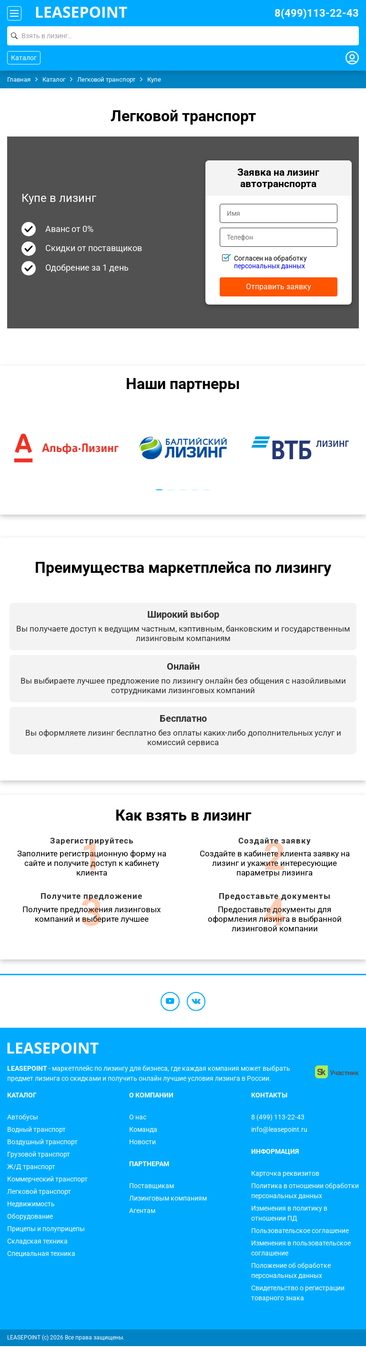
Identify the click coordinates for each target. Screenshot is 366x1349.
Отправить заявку (278, 287)
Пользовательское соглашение (300, 1233)
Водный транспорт (36, 1132)
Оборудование (30, 1219)
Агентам (142, 1213)
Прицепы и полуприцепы (46, 1231)
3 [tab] (183, 489)
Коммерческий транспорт (47, 1182)
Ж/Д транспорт (31, 1169)
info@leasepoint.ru (279, 1132)
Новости (142, 1145)
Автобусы (22, 1120)
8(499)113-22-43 (316, 13)
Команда (143, 1132)
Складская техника (37, 1244)
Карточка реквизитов (285, 1176)
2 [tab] (171, 489)
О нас (137, 1120)
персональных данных (269, 266)
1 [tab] (159, 489)
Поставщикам (151, 1188)
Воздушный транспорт (42, 1145)
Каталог (24, 58)
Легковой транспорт (39, 1194)
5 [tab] (207, 489)
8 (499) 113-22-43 (278, 1120)
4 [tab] (195, 489)
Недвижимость (31, 1207)
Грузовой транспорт (38, 1157)
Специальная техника (41, 1256)
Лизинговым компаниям (168, 1201)
